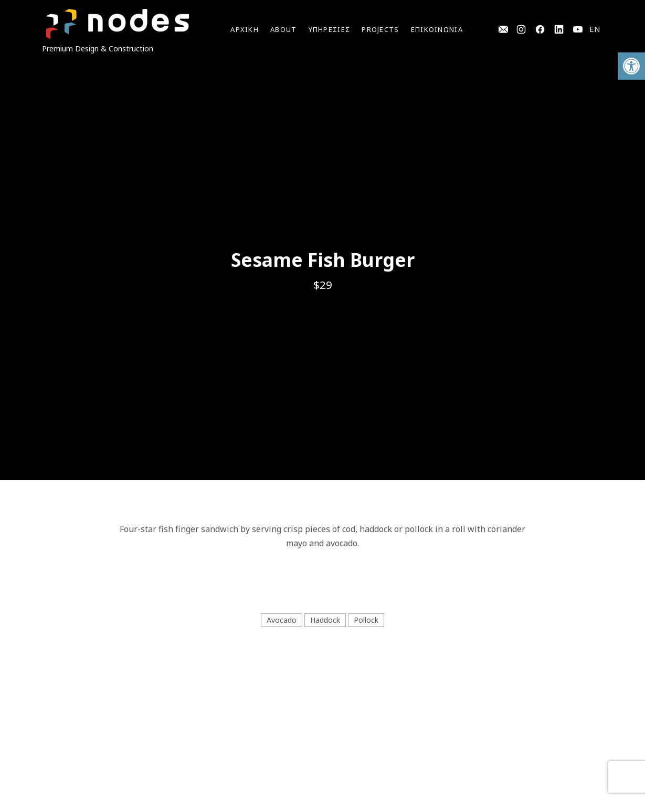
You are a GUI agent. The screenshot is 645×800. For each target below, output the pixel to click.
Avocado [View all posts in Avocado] (282, 620)
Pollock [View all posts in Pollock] (366, 620)
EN (594, 29)
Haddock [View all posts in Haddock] (325, 620)
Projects (380, 29)
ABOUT (283, 29)
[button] (631, 66)
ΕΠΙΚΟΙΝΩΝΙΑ (437, 29)
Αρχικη (244, 29)
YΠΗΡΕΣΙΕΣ (330, 29)
